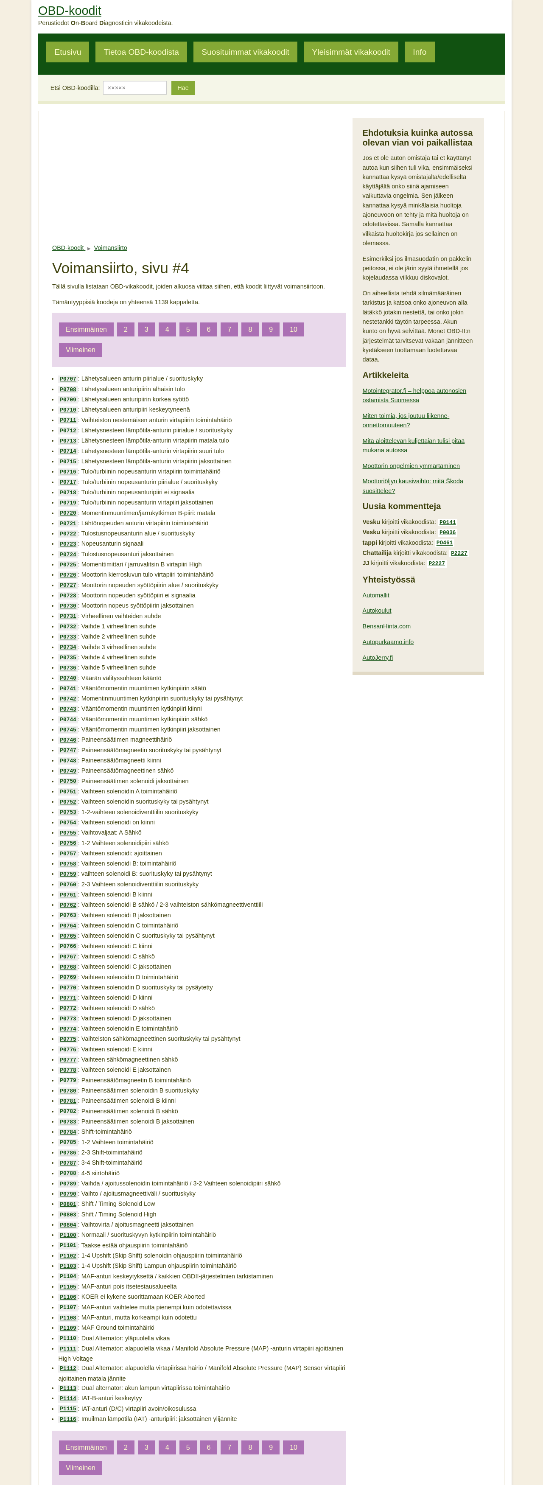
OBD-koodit (69, 10)
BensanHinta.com (387, 622)
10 (293, 329)
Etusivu (67, 52)
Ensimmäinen (86, 329)
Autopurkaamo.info (388, 637)
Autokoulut (377, 606)
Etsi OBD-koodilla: (75, 87)
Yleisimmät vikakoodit (351, 52)
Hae (182, 87)
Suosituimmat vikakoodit (245, 52)
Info (419, 52)
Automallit (376, 591)
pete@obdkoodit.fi (272, 1460)
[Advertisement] (199, 177)
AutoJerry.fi (378, 653)
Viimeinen (80, 349)
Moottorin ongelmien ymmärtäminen (411, 465)
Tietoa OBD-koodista (141, 52)
